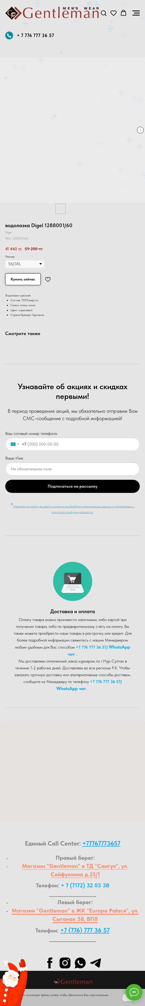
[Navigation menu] (136, 13)
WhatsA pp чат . (72, 688)
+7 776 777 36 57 (91, 647)
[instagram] (65, 963)
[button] (103, 13)
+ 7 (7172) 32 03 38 (85, 885)
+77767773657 (101, 843)
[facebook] (50, 963)
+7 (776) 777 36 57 (85, 930)
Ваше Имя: (14, 458)
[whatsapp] (80, 963)
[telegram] (95, 963)
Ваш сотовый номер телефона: (31, 433)
